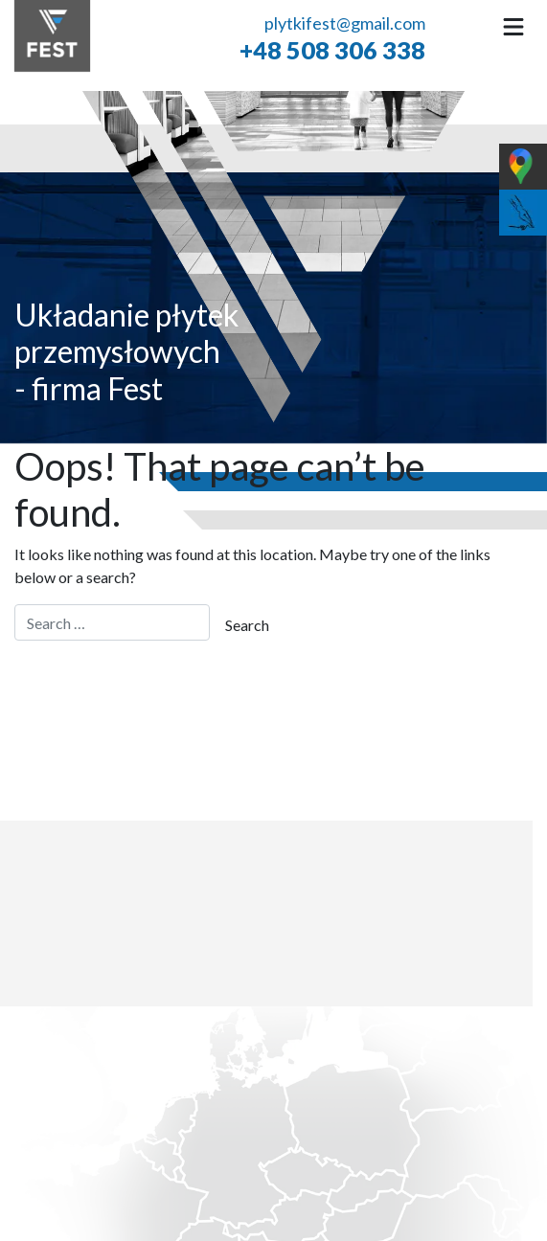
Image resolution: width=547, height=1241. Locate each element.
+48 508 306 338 (332, 48)
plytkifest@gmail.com (344, 23)
